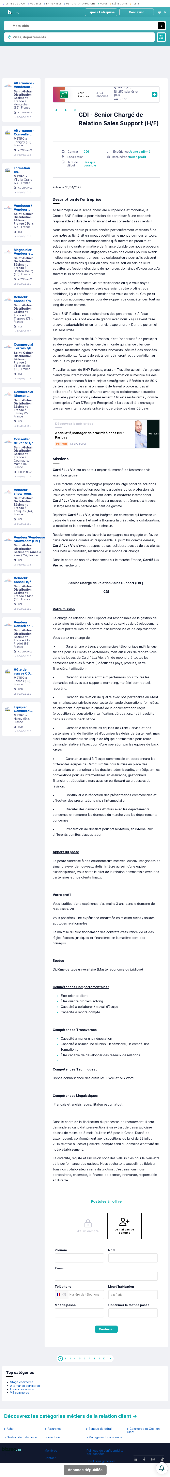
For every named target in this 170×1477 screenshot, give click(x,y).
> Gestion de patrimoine (20, 1437)
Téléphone (63, 1286)
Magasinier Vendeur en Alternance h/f (23, 251)
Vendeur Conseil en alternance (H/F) (23, 624)
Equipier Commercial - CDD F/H (23, 709)
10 (104, 1358)
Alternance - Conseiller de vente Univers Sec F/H (24, 132)
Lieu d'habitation (121, 1286)
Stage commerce (21, 1382)
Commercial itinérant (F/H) (23, 394)
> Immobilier (53, 1437)
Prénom (61, 1250)
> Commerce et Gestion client (143, 1430)
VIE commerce (19, 1392)
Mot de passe (65, 1305)
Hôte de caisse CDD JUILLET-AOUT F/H (23, 671)
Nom (111, 1250)
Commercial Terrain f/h (23, 346)
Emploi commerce (22, 1389)
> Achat (9, 1428)
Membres (51, 1450)
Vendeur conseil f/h (22, 299)
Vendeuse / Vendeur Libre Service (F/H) (23, 207)
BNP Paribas (83, 94)
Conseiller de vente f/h (23, 441)
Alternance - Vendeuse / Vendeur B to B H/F (24, 85)
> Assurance (53, 1428)
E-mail (59, 1268)
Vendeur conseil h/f (22, 580)
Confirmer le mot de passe (129, 1305)
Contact (50, 1458)
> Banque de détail (99, 1428)
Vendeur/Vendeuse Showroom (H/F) (29, 539)
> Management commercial (104, 1437)
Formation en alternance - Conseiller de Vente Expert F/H (24, 170)
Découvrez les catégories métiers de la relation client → (70, 1416)
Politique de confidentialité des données (105, 1452)
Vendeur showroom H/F (22, 492)
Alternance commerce (25, 1385)
